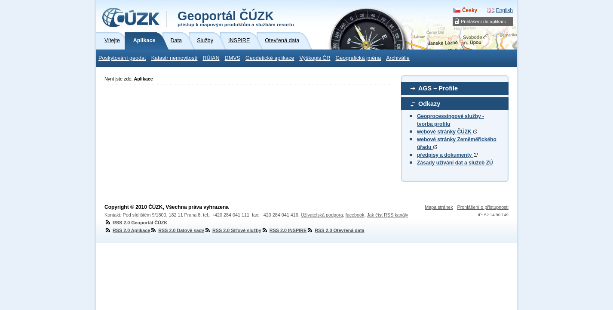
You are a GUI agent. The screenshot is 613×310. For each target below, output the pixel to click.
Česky (469, 10)
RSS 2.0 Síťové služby (232, 230)
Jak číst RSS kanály (387, 214)
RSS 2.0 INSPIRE (283, 230)
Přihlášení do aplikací (483, 21)
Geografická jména (358, 58)
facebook (355, 214)
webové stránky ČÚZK (447, 132)
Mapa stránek (439, 207)
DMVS (232, 58)
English (504, 10)
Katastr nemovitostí (174, 58)
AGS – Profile (438, 88)
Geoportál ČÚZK (236, 18)
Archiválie (398, 58)
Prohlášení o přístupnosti (483, 207)
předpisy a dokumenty (447, 155)
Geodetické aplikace (269, 58)
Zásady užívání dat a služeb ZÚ (455, 163)
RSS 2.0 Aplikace (127, 230)
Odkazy (429, 103)
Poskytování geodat (122, 58)
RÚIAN (210, 58)
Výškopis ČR (314, 58)
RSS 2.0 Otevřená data (335, 230)
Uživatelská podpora (322, 214)
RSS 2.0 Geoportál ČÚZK (135, 222)
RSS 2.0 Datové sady (177, 230)
